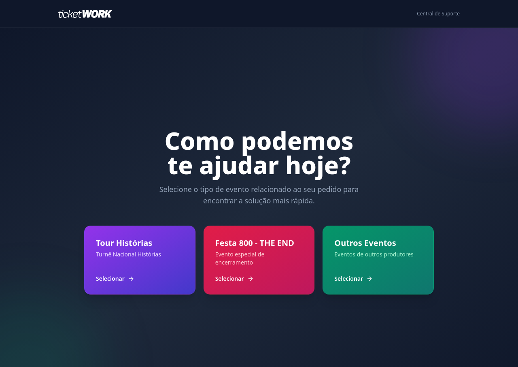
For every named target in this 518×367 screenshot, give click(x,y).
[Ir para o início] (88, 13)
